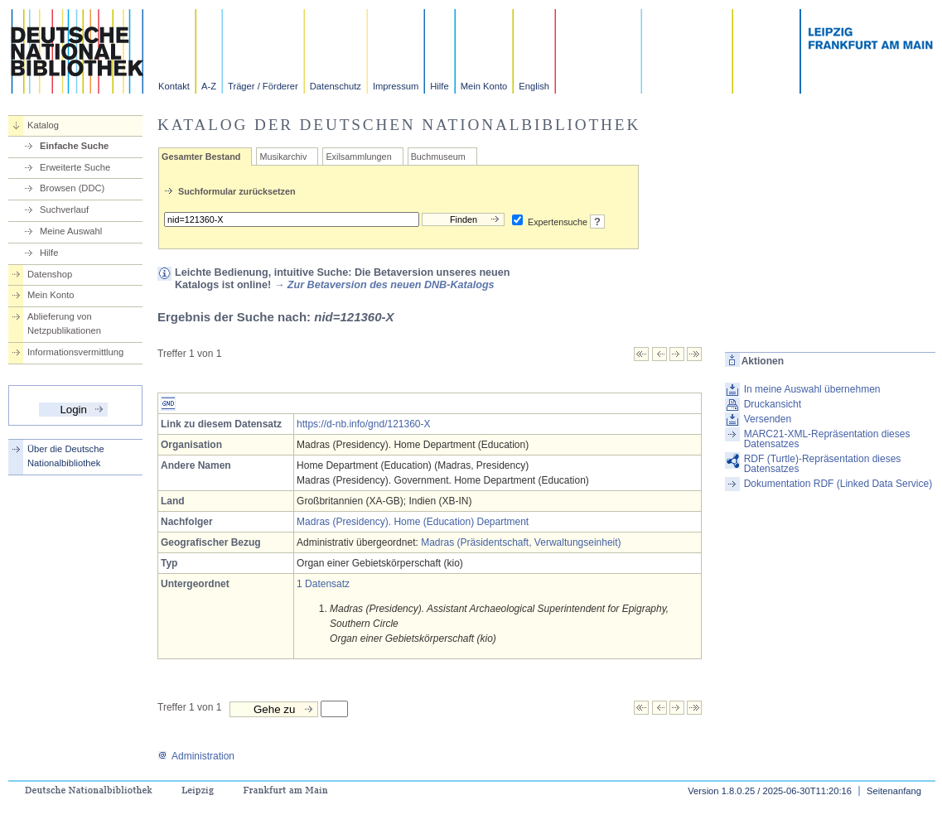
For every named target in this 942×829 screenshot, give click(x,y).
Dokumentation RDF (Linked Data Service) (838, 483)
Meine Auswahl (71, 231)
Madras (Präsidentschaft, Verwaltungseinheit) (521, 542)
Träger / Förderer (263, 86)
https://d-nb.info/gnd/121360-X (363, 424)
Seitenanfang (894, 791)
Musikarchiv (283, 156)
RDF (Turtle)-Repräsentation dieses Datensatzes (822, 464)
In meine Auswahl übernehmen (812, 389)
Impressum (395, 86)
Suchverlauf (64, 209)
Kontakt (174, 86)
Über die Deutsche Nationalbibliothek (65, 456)
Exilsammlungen (358, 156)
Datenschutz (335, 86)
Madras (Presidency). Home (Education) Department (413, 522)
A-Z (208, 86)
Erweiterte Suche (75, 167)
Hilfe (439, 86)
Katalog (43, 125)
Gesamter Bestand (201, 156)
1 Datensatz (323, 584)
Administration (195, 756)
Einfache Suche (74, 146)
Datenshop (49, 274)
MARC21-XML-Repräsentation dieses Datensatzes (827, 439)
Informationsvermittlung (75, 352)
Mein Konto (484, 86)
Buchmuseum (438, 156)
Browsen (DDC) (72, 188)
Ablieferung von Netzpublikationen (64, 323)
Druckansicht (772, 404)
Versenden (767, 419)
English (534, 86)
